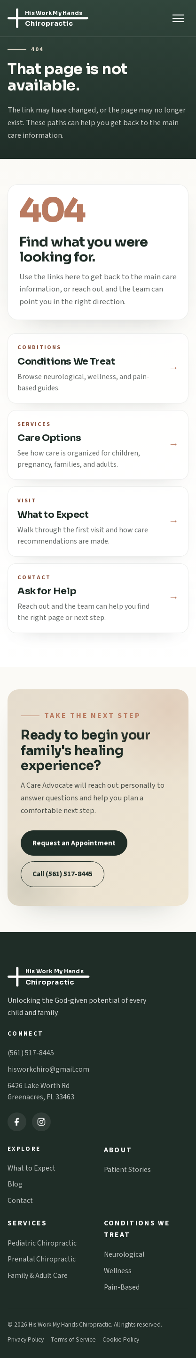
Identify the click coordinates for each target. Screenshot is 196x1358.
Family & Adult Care (38, 1275)
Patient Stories (127, 1169)
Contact (20, 1200)
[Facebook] (17, 1121)
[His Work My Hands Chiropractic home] (66, 18)
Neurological (124, 1254)
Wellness (118, 1271)
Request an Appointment (74, 843)
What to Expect (31, 1168)
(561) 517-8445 (31, 1053)
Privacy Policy (26, 1339)
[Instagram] (41, 1121)
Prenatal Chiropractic (42, 1259)
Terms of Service (73, 1339)
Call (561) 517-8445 (62, 874)
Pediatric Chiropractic (42, 1243)
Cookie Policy (120, 1339)
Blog (15, 1184)
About (118, 1150)
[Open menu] (178, 18)
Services (27, 1223)
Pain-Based (122, 1287)
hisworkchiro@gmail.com (48, 1069)
